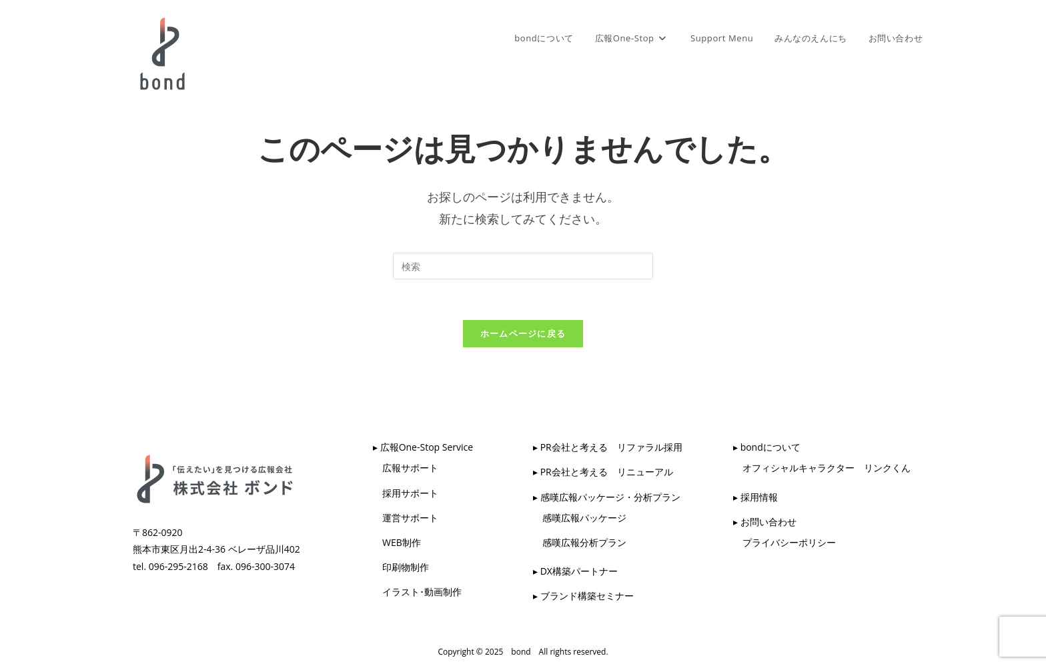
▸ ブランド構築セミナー (583, 595)
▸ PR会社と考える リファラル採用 (607, 447)
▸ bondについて (767, 447)
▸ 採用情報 (755, 497)
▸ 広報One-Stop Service (423, 447)
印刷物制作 (401, 567)
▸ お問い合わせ (765, 521)
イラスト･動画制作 (417, 591)
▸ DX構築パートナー (575, 571)
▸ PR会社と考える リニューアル (603, 471)
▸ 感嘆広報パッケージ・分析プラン (606, 497)
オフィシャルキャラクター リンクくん (822, 467)
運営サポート (405, 517)
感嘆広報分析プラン (579, 542)
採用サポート (405, 493)
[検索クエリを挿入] (523, 266)
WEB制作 (397, 542)
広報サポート (405, 467)
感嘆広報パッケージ (579, 517)
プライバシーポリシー (784, 542)
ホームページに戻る (523, 333)
